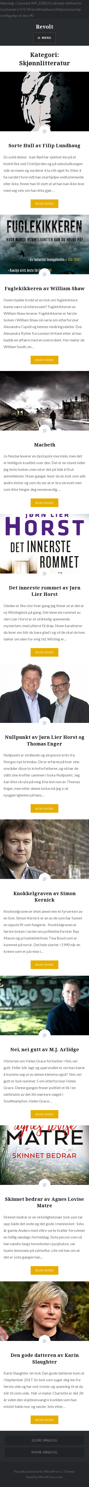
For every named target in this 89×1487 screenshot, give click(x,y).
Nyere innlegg (44, 1452)
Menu (46, 38)
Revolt (44, 26)
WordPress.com (50, 1477)
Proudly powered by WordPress (37, 1471)
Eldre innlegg (44, 1440)
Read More (44, 203)
